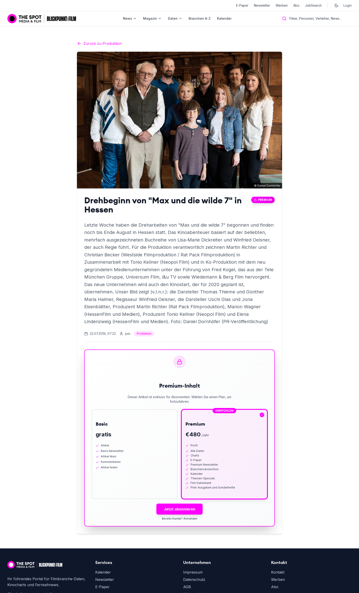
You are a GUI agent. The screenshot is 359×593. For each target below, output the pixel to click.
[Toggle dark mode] (336, 5)
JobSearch (313, 5)
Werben (282, 5)
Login (347, 5)
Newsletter (262, 5)
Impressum (193, 572)
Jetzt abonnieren (179, 509)
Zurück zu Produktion (99, 43)
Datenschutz (194, 579)
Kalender (224, 18)
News (130, 18)
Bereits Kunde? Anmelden (179, 518)
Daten (175, 18)
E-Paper (242, 5)
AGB (187, 587)
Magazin (152, 18)
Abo (296, 5)
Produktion (144, 333)
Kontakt (277, 572)
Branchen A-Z (200, 18)
